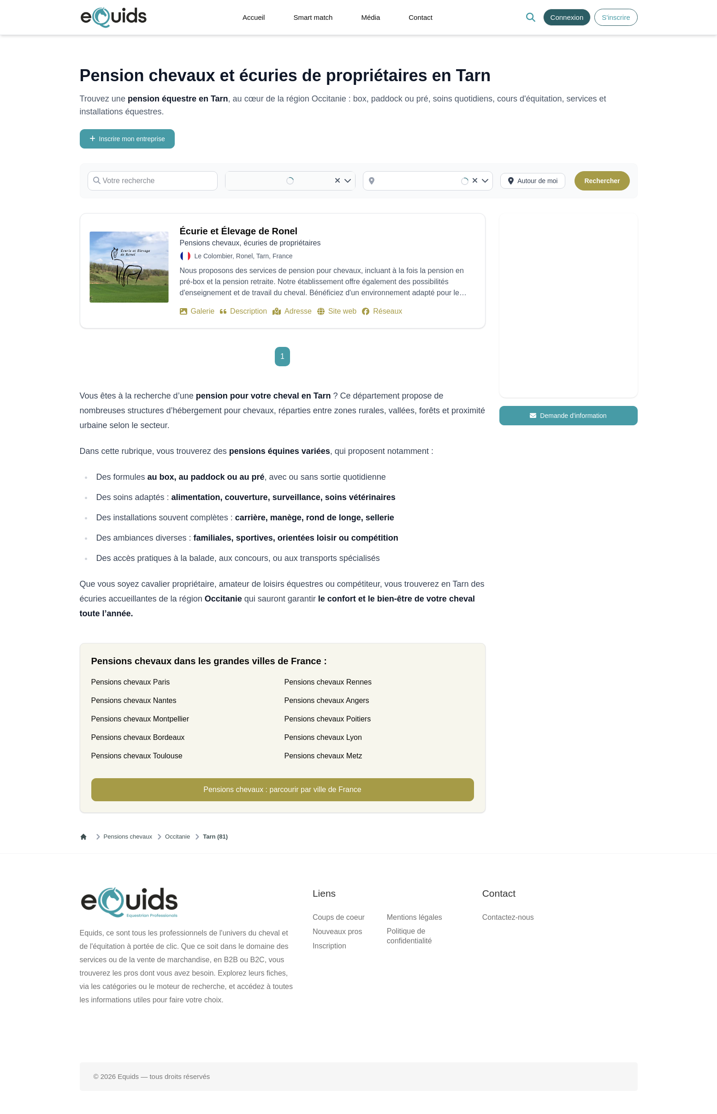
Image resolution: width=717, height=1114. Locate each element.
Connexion (58, 22)
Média (31, 55)
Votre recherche (27, 134)
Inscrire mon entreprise (38, 125)
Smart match (40, 47)
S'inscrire (27, 22)
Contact (33, 63)
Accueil (33, 38)
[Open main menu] (139, 19)
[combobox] (44, 880)
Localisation (22, 897)
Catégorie (18, 152)
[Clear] (7, 891)
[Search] (7, 24)
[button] (164, 18)
